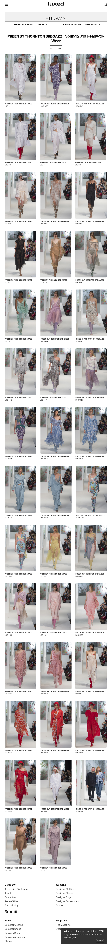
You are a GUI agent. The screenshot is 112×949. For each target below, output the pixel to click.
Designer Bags (63, 897)
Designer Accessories (67, 901)
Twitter (11, 911)
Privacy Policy (11, 905)
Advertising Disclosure (16, 889)
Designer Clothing (65, 889)
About (8, 893)
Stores (59, 905)
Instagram (6, 911)
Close (100, 941)
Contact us (10, 897)
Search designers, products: (105, 4)
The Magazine (63, 925)
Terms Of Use (12, 901)
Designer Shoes (64, 893)
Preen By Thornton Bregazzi (35, 36)
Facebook (16, 911)
